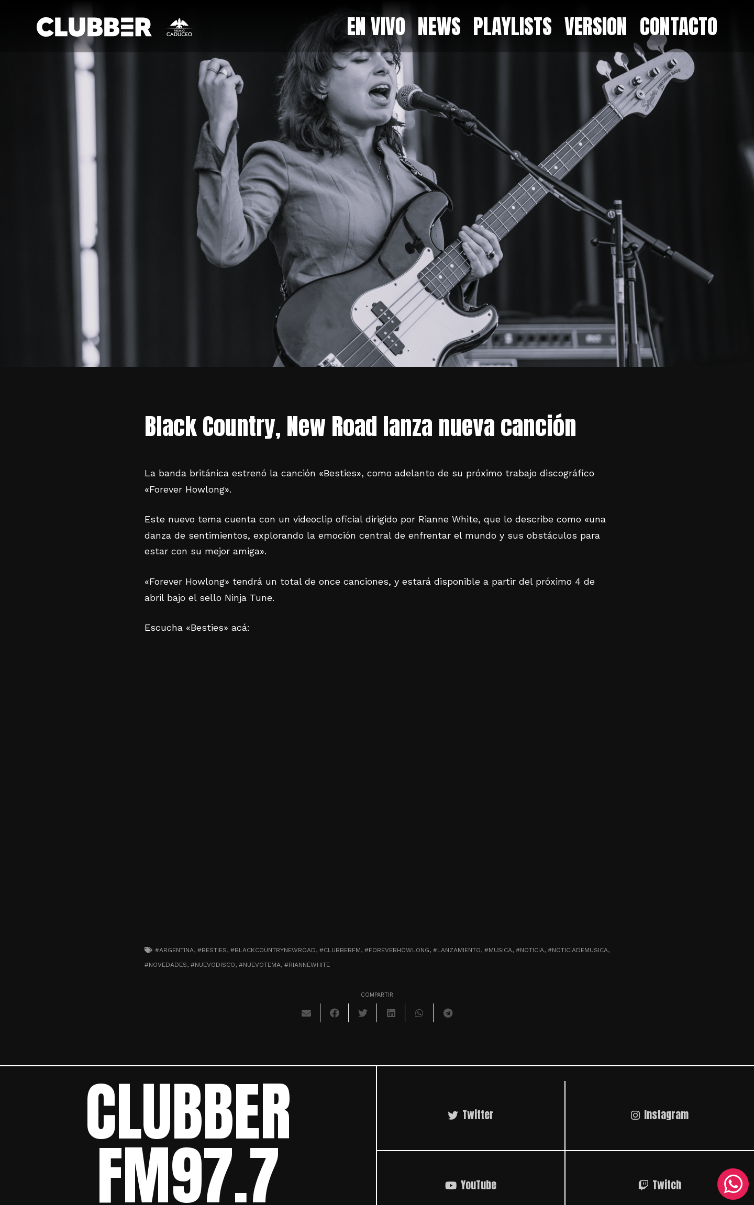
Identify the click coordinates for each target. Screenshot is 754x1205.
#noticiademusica (578, 950)
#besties (212, 950)
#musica (498, 950)
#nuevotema (260, 964)
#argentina (174, 950)
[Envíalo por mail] (306, 1012)
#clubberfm (340, 950)
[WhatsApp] (733, 1184)
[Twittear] (363, 1012)
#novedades (166, 964)
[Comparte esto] (334, 1012)
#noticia (530, 950)
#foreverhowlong (396, 950)
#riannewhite (307, 964)
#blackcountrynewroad (273, 950)
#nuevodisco (213, 964)
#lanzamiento (457, 950)
